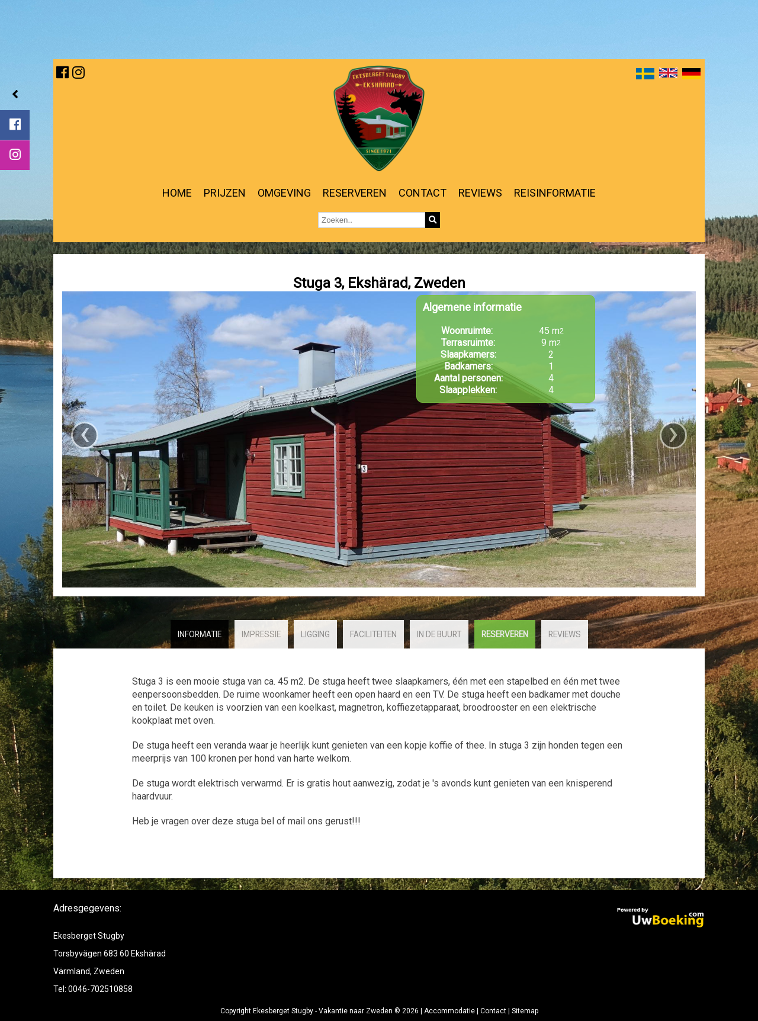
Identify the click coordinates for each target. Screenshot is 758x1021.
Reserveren (355, 193)
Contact (423, 193)
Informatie (199, 634)
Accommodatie (449, 1011)
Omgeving (284, 193)
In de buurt (439, 634)
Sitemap (525, 1011)
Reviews (480, 193)
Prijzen (225, 193)
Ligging (315, 634)
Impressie (261, 634)
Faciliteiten (373, 634)
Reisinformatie (555, 193)
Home (177, 193)
